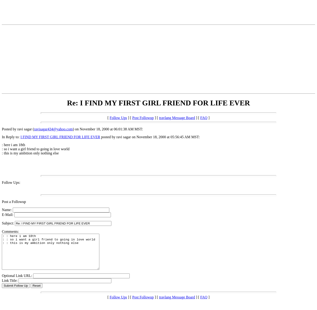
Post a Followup (14, 202)
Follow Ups (118, 118)
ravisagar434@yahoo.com (53, 129)
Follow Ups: (11, 182)
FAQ (203, 118)
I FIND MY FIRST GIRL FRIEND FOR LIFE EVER (60, 137)
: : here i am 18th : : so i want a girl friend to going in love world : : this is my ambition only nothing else (56, 255)
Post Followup (143, 118)
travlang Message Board (177, 118)
